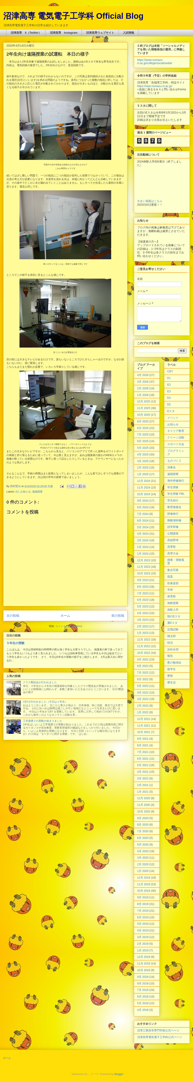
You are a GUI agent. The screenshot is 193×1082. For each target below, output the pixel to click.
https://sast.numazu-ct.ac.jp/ (154, 86)
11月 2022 (143, 646)
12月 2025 (143, 401)
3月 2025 (143, 461)
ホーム (65, 615)
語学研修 (173, 526)
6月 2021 (143, 758)
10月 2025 (143, 414)
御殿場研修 (174, 520)
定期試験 (173, 629)
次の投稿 (12, 615)
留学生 (171, 669)
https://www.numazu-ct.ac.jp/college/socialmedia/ (154, 61)
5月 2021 (143, 765)
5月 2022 (143, 685)
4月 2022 (143, 692)
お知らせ (25, 491)
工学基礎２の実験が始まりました (42, 720)
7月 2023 (143, 593)
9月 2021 (143, 738)
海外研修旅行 (175, 480)
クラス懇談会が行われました (40, 682)
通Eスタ (172, 622)
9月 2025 (143, 421)
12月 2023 (143, 560)
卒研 (170, 589)
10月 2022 (143, 652)
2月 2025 (143, 467)
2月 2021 (143, 785)
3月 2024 (143, 540)
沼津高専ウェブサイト (100, 32)
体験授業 (173, 603)
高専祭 (171, 546)
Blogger (118, 1074)
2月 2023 (143, 626)
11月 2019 (143, 884)
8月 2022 (143, 666)
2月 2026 (143, 388)
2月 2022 (143, 705)
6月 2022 (143, 679)
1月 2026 (143, 395)
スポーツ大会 (175, 444)
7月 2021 (143, 752)
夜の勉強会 (174, 662)
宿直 (170, 576)
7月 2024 (143, 513)
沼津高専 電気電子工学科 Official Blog (73, 15)
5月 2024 (143, 527)
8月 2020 (143, 824)
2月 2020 (143, 864)
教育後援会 (174, 507)
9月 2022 (143, 659)
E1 (169, 378)
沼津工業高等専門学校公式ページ (158, 1030)
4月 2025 (143, 454)
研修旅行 (173, 513)
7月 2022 (143, 672)
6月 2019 (143, 917)
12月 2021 (143, 719)
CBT (170, 371)
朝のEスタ (173, 616)
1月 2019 (143, 950)
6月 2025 (143, 441)
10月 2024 (143, 494)
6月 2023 (143, 599)
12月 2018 (143, 956)
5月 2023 (143, 606)
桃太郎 (171, 636)
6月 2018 (143, 996)
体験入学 (173, 609)
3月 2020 (143, 857)
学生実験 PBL (176, 493)
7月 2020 (143, 831)
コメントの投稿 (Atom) (68, 626)
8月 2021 (143, 745)
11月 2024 (143, 487)
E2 (17, 491)
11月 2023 (143, 566)
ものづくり (174, 460)
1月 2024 (143, 553)
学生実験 (173, 487)
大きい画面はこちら (149, 201)
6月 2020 (143, 837)
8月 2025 (143, 428)
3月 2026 (143, 381)
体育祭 (171, 596)
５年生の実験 (15, 643)
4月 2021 (143, 771)
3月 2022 (143, 699)
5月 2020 (143, 844)
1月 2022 (143, 712)
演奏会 (171, 467)
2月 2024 (143, 547)
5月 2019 (143, 923)
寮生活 (171, 682)
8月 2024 (143, 507)
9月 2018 (143, 976)
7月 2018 (143, 989)
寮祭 (170, 675)
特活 (170, 642)
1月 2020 (143, 871)
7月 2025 (143, 434)
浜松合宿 (173, 649)
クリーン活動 (175, 437)
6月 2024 (143, 520)
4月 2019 (143, 930)
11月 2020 (143, 804)
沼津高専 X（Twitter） (26, 32)
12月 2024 (143, 480)
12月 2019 (143, 877)
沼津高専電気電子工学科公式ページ (159, 1037)
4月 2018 (143, 1009)
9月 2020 (143, 818)
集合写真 (173, 570)
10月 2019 (143, 890)
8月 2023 (143, 586)
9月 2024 (143, 500)
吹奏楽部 (173, 583)
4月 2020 (143, 851)
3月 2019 (143, 937)
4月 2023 (143, 613)
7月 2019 (143, 910)
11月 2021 (143, 725)
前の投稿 (117, 615)
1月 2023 (143, 632)
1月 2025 (143, 474)
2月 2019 (143, 943)
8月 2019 (143, 904)
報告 (170, 655)
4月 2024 (143, 533)
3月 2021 (143, 778)
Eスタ (171, 411)
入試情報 (128, 32)
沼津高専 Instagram (63, 32)
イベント (173, 417)
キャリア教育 (175, 430)
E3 (169, 391)
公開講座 (173, 533)
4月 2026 (143, 375)
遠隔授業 (37, 491)
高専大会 (173, 553)
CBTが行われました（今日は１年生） (45, 701)
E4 (169, 397)
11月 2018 (143, 963)
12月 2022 (143, 639)
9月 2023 (143, 580)
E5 (169, 404)
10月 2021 (143, 732)
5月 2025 (143, 447)
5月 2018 (143, 1003)
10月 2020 (143, 811)
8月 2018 (143, 983)
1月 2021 (143, 791)
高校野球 (173, 540)
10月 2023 (143, 573)
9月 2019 (143, 897)
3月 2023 (143, 619)
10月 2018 (143, 970)
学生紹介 (173, 500)
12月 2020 (143, 798)
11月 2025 (143, 408)
